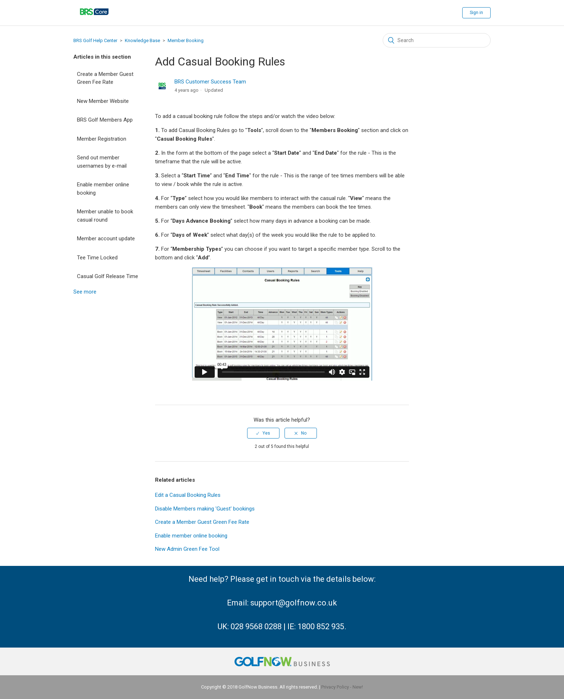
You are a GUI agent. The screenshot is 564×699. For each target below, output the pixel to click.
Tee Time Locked (97, 257)
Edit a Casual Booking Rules (187, 495)
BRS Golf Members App (105, 120)
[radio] (263, 433)
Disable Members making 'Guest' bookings (205, 508)
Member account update (106, 238)
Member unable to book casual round (105, 215)
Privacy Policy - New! (342, 687)
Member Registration (101, 139)
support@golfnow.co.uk (293, 602)
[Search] (437, 40)
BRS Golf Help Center (95, 40)
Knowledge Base (142, 40)
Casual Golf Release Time (107, 276)
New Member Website (103, 101)
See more (84, 292)
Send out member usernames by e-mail (102, 161)
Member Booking (186, 40)
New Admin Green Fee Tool (187, 549)
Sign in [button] (476, 12)
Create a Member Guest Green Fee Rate (105, 78)
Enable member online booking (103, 188)
